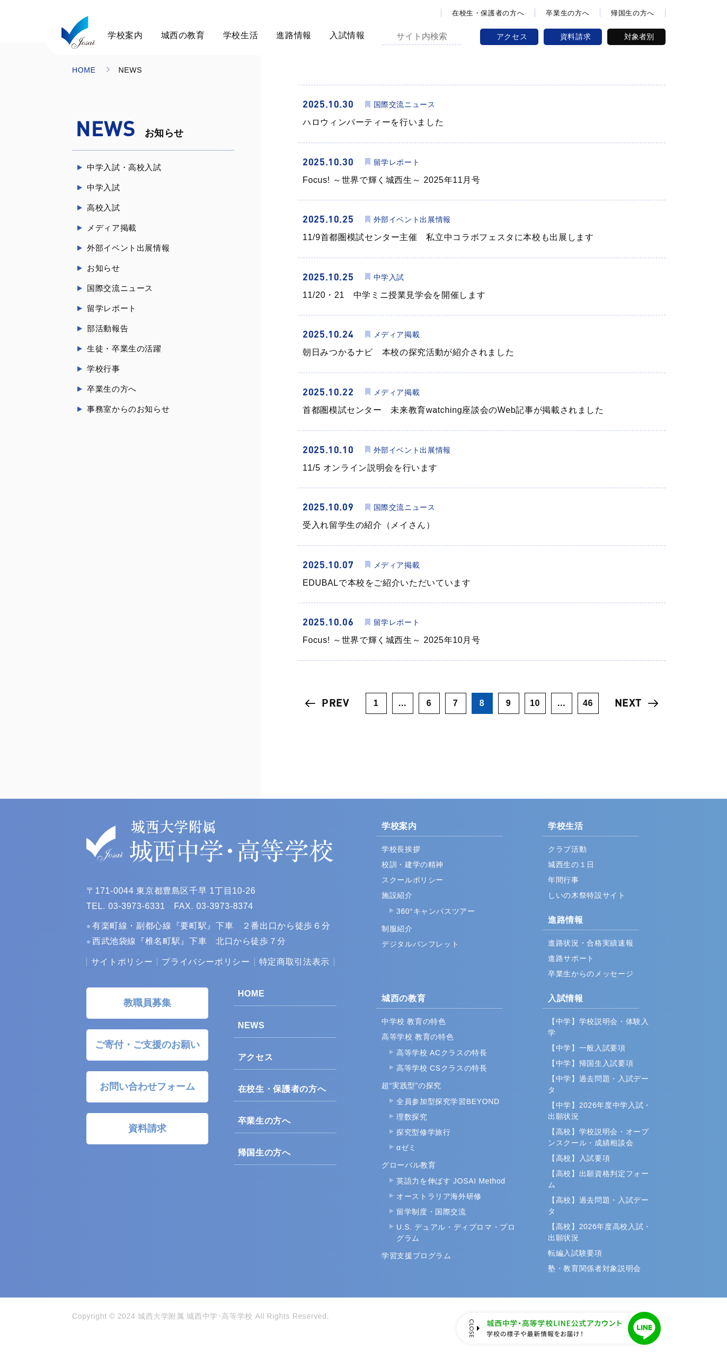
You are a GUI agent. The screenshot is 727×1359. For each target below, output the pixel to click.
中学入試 (103, 187)
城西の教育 (181, 35)
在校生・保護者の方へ (488, 13)
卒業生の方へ (567, 13)
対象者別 (639, 36)
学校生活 (239, 35)
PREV (336, 703)
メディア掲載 (112, 227)
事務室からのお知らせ (128, 408)
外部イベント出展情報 (128, 247)
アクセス (512, 36)
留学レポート (112, 308)
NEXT (628, 703)
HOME (84, 70)
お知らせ (103, 267)
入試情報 (346, 35)
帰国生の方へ (632, 13)
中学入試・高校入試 (124, 167)
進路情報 (292, 35)
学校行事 (103, 368)
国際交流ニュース (120, 288)
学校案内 (124, 35)
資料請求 (575, 36)
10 (535, 703)
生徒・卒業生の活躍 (124, 348)
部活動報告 (107, 328)
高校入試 (103, 207)
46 (588, 703)
